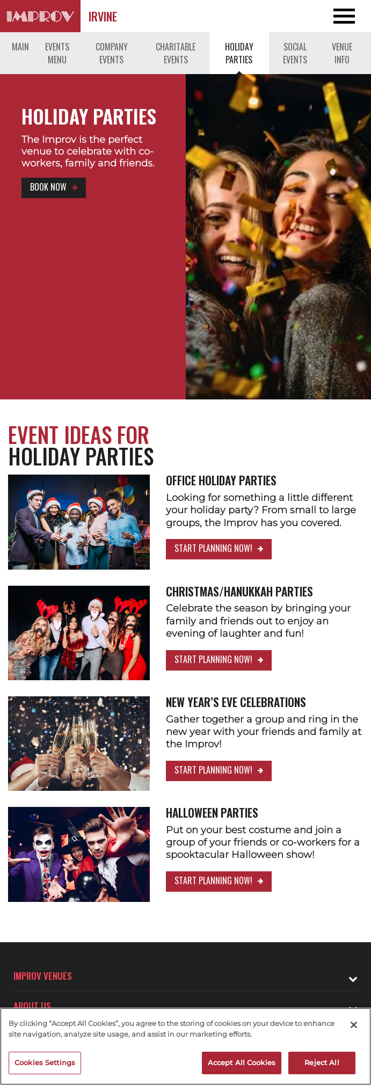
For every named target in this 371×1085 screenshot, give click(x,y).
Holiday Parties (239, 53)
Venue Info (342, 53)
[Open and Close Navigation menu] (334, 16)
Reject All (321, 1062)
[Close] (354, 1025)
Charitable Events (175, 53)
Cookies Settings (44, 1062)
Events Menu (57, 53)
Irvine (103, 16)
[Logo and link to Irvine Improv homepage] (40, 16)
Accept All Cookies (241, 1062)
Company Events (112, 53)
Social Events (295, 53)
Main (20, 46)
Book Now (48, 186)
